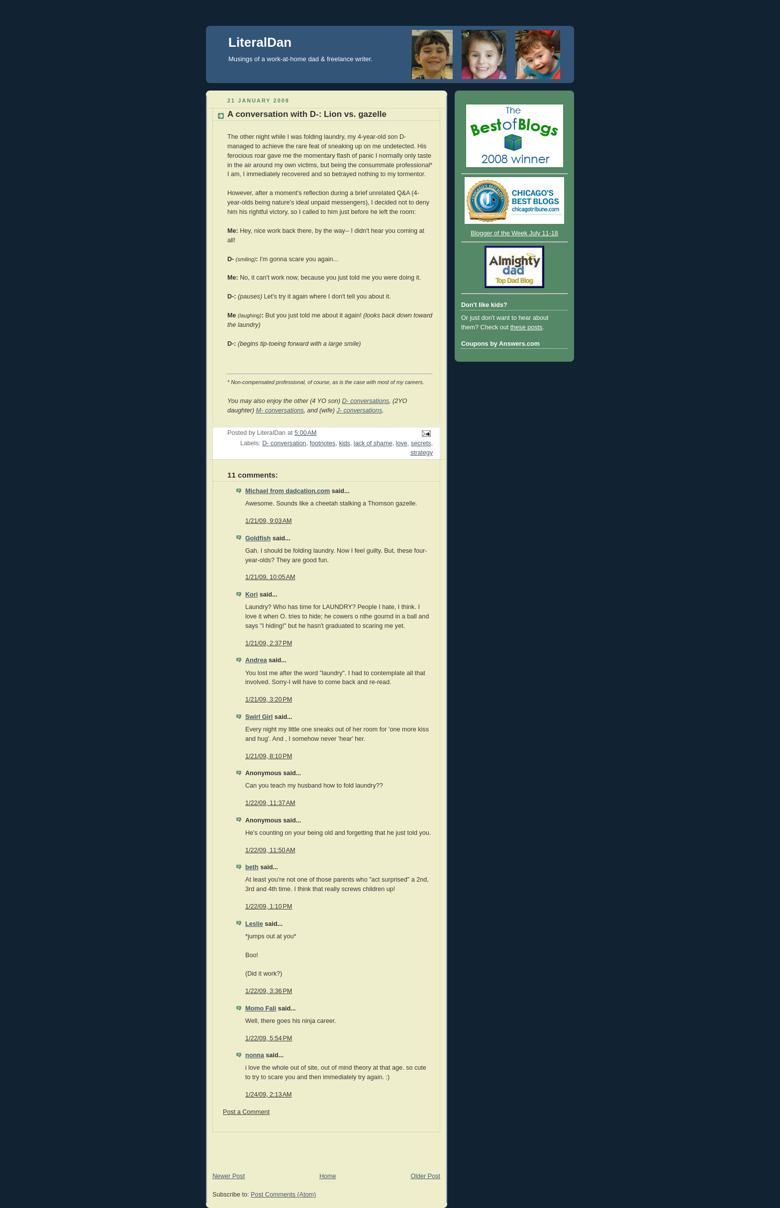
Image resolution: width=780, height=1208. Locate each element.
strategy (421, 452)
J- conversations (359, 410)
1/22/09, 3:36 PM (268, 991)
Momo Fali (260, 1008)
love (401, 443)
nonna (254, 1055)
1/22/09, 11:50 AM (270, 850)
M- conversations (279, 410)
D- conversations (365, 401)
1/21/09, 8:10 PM (268, 756)
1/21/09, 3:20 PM (268, 699)
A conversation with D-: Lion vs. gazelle (307, 114)
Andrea (256, 660)
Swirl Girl (259, 716)
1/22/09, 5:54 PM (268, 1038)
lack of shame (373, 443)
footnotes (323, 443)
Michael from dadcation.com (287, 491)
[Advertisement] (322, 1147)
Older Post (425, 1176)
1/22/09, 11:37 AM (270, 803)
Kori (251, 594)
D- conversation (284, 443)
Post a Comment (246, 1111)
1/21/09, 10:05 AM (270, 577)
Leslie (254, 923)
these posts (526, 327)
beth (252, 867)
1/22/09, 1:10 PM (268, 906)
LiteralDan (260, 42)
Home (327, 1176)
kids (344, 443)
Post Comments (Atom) (283, 1194)
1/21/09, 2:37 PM (268, 643)
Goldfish (258, 538)
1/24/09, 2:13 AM (268, 1094)
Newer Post (228, 1176)
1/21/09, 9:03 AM (268, 520)
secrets (421, 443)
